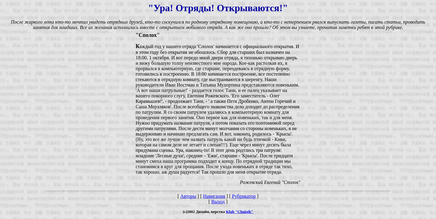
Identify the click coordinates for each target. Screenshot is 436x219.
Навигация (214, 196)
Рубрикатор (244, 196)
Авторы (188, 196)
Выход (218, 201)
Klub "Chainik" (239, 211)
